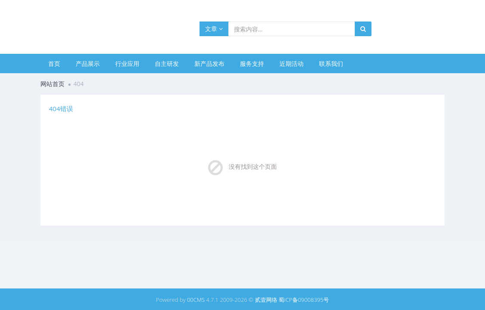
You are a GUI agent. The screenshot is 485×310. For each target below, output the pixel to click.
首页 (54, 63)
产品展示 (88, 63)
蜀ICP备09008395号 (304, 300)
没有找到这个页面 (253, 166)
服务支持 (252, 63)
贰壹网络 (266, 300)
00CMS (196, 300)
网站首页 (52, 84)
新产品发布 (209, 63)
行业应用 (127, 63)
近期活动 (291, 63)
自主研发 (167, 63)
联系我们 (331, 63)
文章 (214, 29)
